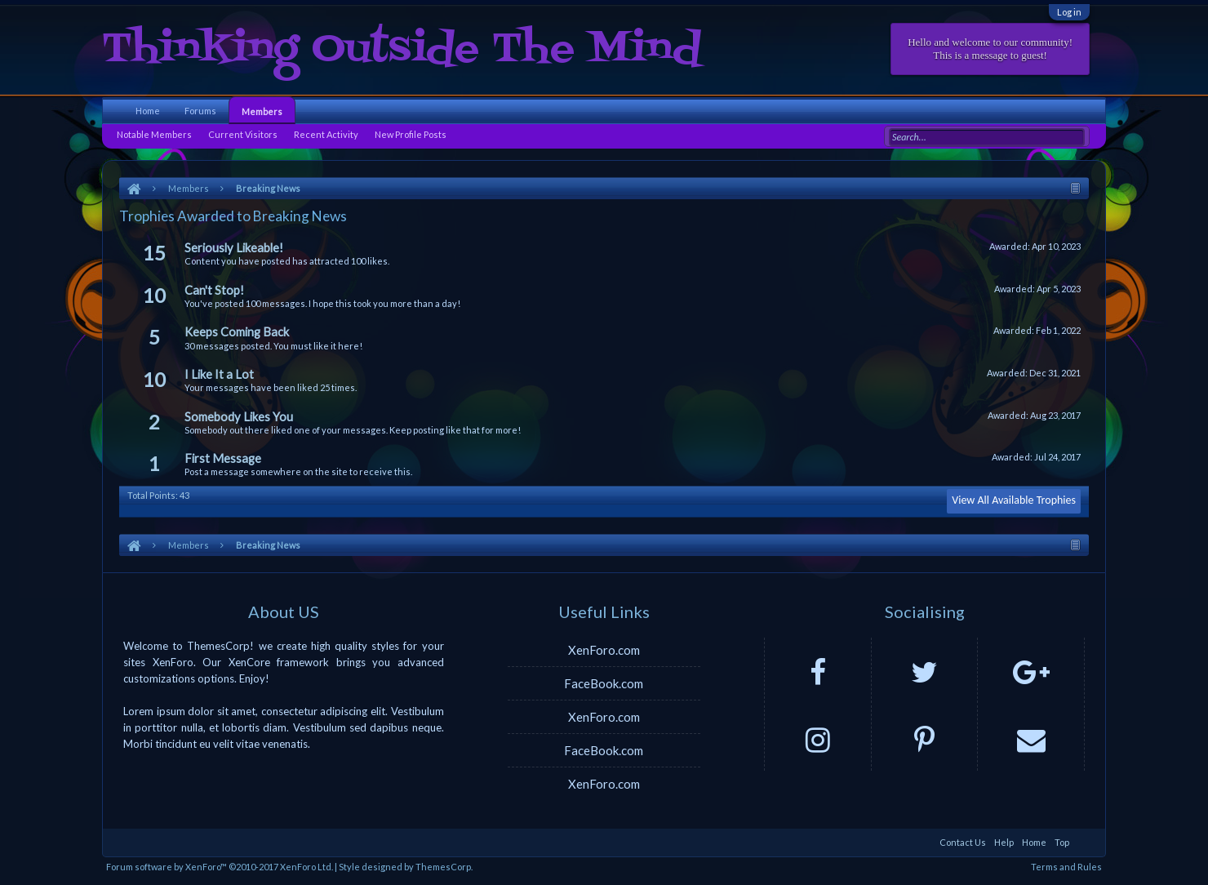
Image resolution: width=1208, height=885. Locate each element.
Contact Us (962, 842)
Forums (200, 110)
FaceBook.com (603, 683)
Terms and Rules (1066, 866)
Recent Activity (326, 134)
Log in (1069, 12)
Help (1004, 842)
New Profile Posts (410, 134)
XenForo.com (604, 650)
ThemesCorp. (444, 866)
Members (262, 111)
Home (147, 110)
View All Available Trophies (1014, 500)
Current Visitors (243, 134)
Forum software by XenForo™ (219, 866)
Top (1062, 842)
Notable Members (154, 134)
